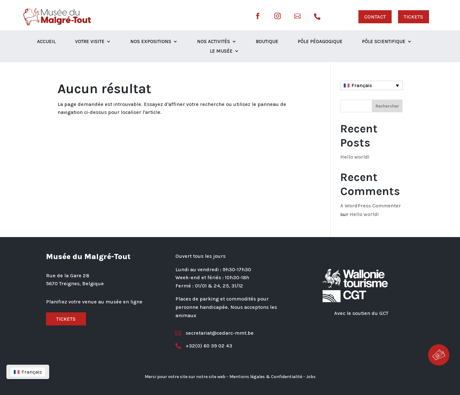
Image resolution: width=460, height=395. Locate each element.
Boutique (267, 41)
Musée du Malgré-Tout (88, 256)
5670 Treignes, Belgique (75, 283)
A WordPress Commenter (370, 206)
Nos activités (213, 41)
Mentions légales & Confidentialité (265, 376)
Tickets (66, 319)
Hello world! (354, 157)
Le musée (221, 51)
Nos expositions (150, 41)
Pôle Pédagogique (320, 41)
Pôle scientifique (383, 41)
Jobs (311, 376)
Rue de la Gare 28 (67, 275)
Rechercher (387, 106)
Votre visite (89, 41)
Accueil (46, 41)
